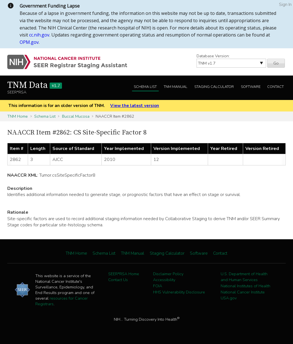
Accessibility (164, 280)
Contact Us (118, 280)
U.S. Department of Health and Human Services (244, 277)
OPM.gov (29, 42)
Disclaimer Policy (168, 274)
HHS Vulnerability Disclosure (179, 292)
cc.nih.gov (39, 35)
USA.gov (229, 298)
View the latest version (134, 105)
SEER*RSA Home (123, 274)
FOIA (157, 286)
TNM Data (34, 85)
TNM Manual (175, 86)
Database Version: (213, 56)
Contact (275, 86)
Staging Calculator (214, 86)
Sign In (285, 4)
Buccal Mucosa (75, 116)
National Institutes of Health (245, 286)
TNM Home (17, 116)
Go (276, 63)
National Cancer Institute (243, 292)
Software (250, 86)
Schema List (145, 86)
